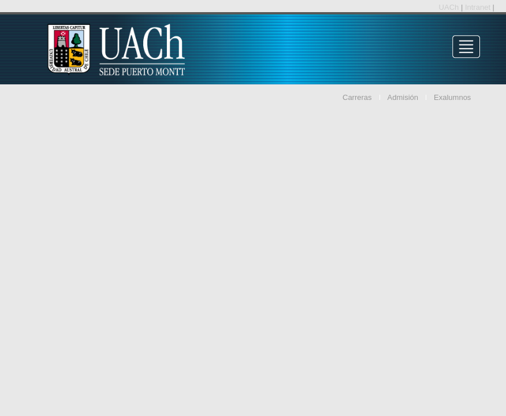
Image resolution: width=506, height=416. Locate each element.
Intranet (479, 7)
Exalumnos (452, 97)
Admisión (403, 97)
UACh (450, 7)
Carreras (357, 97)
